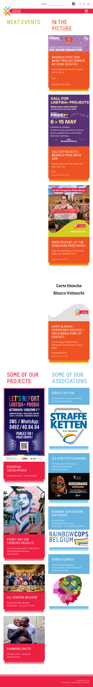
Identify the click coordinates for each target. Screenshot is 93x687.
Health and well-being (59, 353)
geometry (67, 682)
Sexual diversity (33, 548)
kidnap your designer (83, 682)
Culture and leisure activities (17, 548)
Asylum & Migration (13, 657)
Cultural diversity (13, 554)
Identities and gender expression (18, 551)
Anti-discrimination (30, 475)
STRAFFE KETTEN (63, 393)
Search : (44, 4)
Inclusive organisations (27, 605)
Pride (53, 78)
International (26, 654)
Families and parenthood (60, 570)
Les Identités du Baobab (69, 458)
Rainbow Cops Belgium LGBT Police (67, 513)
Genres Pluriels (63, 559)
